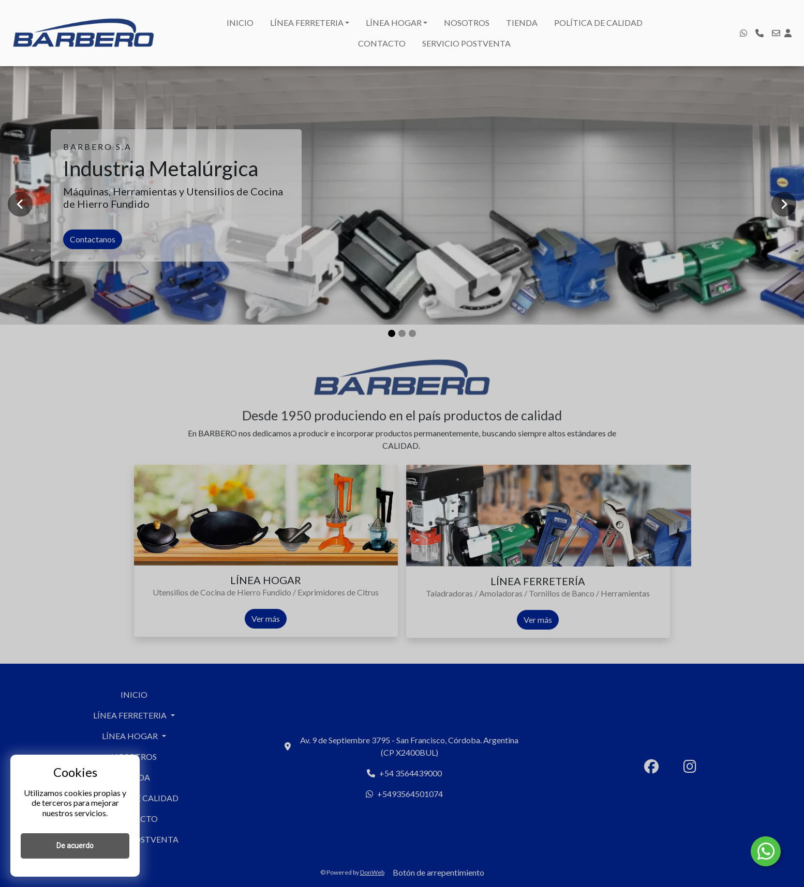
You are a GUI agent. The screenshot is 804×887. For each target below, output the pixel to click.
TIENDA (522, 22)
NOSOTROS (466, 22)
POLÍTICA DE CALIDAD (598, 22)
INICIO (240, 22)
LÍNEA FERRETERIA (307, 22)
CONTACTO (382, 43)
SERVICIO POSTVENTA (466, 43)
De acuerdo (75, 846)
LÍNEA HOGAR (394, 22)
